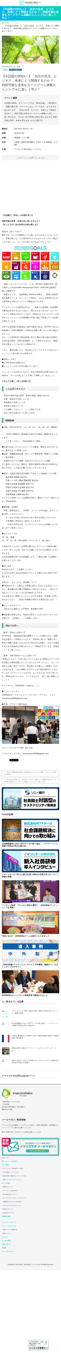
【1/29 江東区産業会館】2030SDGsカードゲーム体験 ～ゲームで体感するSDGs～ (30, 773)
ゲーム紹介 (5, 1150)
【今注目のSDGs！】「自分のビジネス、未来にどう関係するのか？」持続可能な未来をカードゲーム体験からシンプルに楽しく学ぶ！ (30, 781)
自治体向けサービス (8, 1198)
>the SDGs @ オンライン (9, 1179)
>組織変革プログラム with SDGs (12, 1186)
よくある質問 (6, 1225)
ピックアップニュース (9, 1207)
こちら (22, 618)
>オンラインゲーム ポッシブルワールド (14, 1183)
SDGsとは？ (6, 1142)
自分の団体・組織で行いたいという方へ (14, 1161)
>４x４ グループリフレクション (11, 1190)
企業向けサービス (7, 1172)
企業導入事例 (6, 1201)
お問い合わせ (6, 1229)
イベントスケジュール (9, 1211)
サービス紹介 (6, 1168)
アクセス (5, 1222)
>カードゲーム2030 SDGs (10, 1175)
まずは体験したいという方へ (11, 1157)
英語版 (4, 1232)
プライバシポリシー (8, 1236)
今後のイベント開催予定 (9, 1214)
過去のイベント (7, 1218)
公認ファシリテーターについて (11, 1164)
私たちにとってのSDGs (9, 1146)
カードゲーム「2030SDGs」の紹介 (12, 1153)
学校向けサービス (7, 1194)
